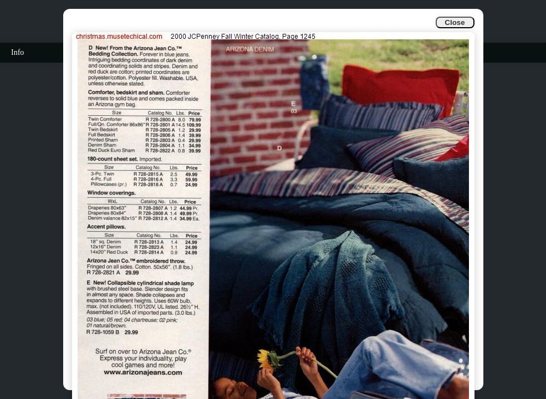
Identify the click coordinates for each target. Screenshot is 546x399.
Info (17, 52)
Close (455, 22)
